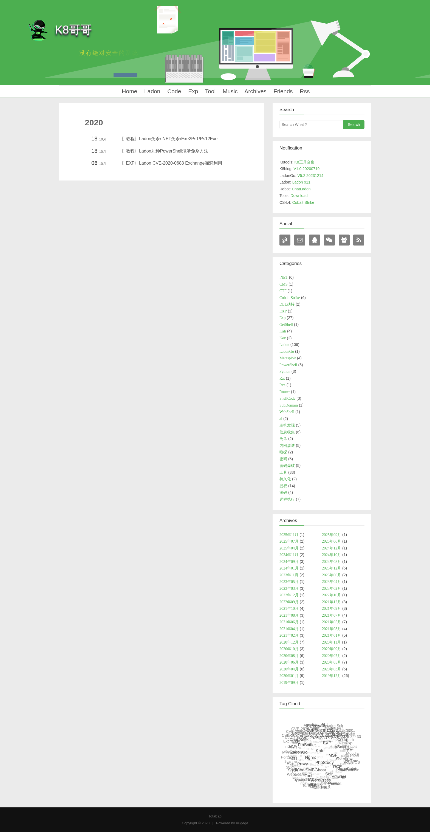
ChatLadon (301, 189)
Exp (192, 91)
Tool (209, 91)
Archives (255, 91)
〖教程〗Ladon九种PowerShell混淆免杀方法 (164, 151)
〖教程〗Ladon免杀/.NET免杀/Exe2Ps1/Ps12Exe (169, 138)
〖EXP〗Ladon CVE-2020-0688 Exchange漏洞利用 (171, 163)
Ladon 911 (301, 182)
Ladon (151, 91)
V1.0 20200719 (306, 169)
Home (128, 91)
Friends (282, 91)
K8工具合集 (304, 162)
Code (173, 91)
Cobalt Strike (303, 202)
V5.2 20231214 (310, 175)
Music (229, 91)
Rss (304, 91)
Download (298, 195)
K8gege (242, 823)
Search (354, 124)
